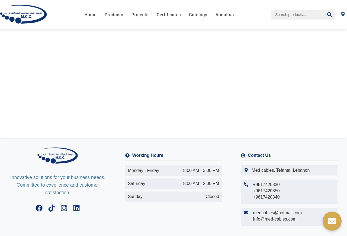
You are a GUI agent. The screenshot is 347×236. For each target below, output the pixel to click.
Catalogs (198, 14)
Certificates (169, 14)
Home (90, 14)
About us (225, 14)
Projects (140, 14)
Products (114, 14)
